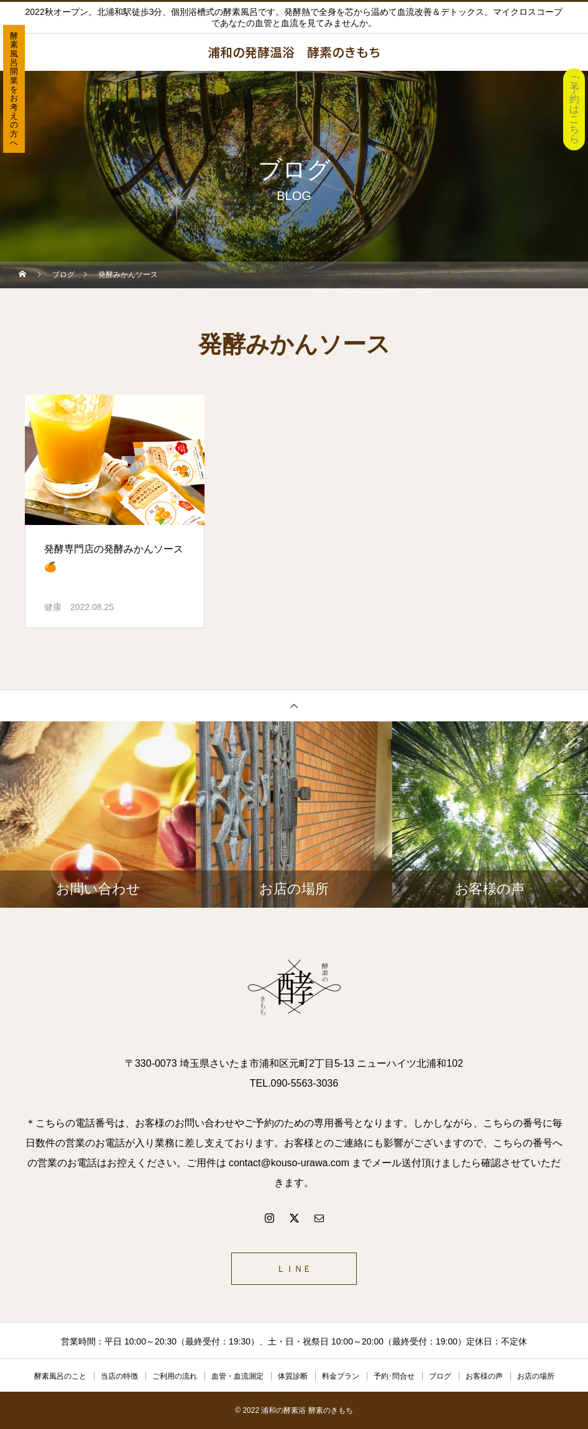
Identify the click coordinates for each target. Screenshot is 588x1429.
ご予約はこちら (574, 109)
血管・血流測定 (237, 1376)
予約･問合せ (394, 1376)
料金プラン (340, 1376)
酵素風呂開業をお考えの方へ (14, 89)
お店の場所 (535, 1376)
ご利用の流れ (174, 1376)
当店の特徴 (119, 1376)
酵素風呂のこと (60, 1376)
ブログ (440, 1376)
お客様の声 (484, 1376)
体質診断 (293, 1376)
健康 (53, 607)
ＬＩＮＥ (294, 1269)
